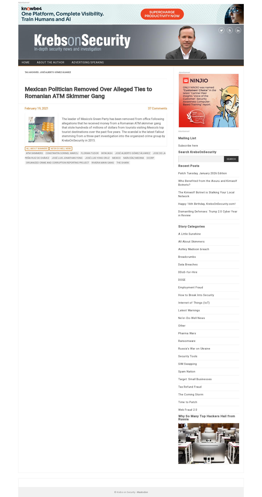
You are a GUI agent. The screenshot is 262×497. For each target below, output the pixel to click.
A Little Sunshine (189, 234)
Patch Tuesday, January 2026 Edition (202, 173)
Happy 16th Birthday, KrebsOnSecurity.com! (207, 204)
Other (182, 325)
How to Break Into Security (196, 295)
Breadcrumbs (187, 257)
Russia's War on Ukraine (194, 348)
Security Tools (187, 356)
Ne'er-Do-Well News (61, 148)
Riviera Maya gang (103, 162)
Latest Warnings (189, 310)
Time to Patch (187, 402)
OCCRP (150, 158)
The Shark (123, 162)
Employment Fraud (190, 287)
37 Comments (157, 108)
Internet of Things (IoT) (194, 302)
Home (26, 62)
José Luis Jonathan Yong (67, 158)
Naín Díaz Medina (133, 158)
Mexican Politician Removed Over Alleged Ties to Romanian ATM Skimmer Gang (88, 93)
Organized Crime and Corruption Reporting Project (57, 162)
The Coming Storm (190, 394)
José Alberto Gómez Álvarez (132, 153)
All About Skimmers (36, 148)
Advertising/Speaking (88, 62)
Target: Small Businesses (195, 379)
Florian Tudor (90, 153)
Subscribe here (188, 145)
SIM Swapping (187, 364)
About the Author (50, 62)
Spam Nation (186, 371)
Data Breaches (188, 264)
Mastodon (142, 492)
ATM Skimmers (34, 153)
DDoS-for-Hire (187, 272)
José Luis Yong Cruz (97, 158)
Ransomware (187, 341)
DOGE (182, 279)
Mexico (116, 158)
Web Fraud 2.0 (187, 409)
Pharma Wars (187, 333)
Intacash (106, 153)
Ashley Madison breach (193, 249)
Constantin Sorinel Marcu (62, 153)
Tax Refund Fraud (190, 386)
